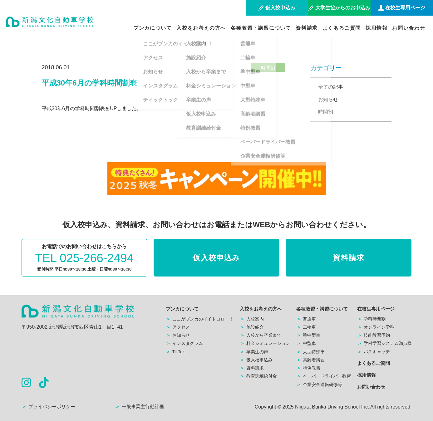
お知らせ (328, 99)
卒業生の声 (254, 351)
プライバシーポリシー (49, 406)
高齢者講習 (310, 359)
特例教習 (308, 367)
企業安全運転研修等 (319, 384)
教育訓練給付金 (258, 376)
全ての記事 (330, 87)
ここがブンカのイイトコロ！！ (200, 318)
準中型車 (308, 335)
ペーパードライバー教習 (323, 376)
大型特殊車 (310, 351)
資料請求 (306, 28)
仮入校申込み (216, 257)
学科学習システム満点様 (384, 343)
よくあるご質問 (341, 28)
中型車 (306, 343)
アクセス (178, 327)
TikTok (175, 351)
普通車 (306, 318)
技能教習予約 (373, 335)
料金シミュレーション (265, 343)
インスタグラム (184, 343)
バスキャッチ (373, 351)
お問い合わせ (408, 28)
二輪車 (306, 327)
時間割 (325, 112)
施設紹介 (252, 327)
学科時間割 (371, 318)
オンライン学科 (375, 327)
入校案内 (252, 318)
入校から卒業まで (260, 335)
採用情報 (376, 28)
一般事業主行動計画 (139, 406)
